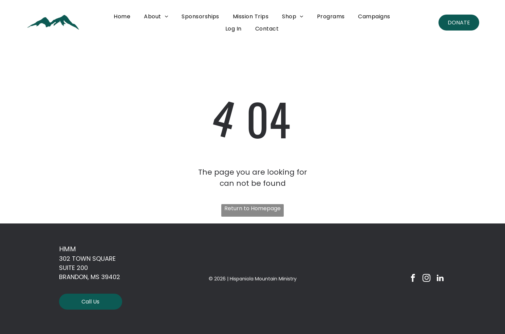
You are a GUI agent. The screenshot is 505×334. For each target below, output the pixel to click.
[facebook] (413, 279)
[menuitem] (122, 16)
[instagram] (426, 279)
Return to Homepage (252, 208)
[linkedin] (440, 279)
